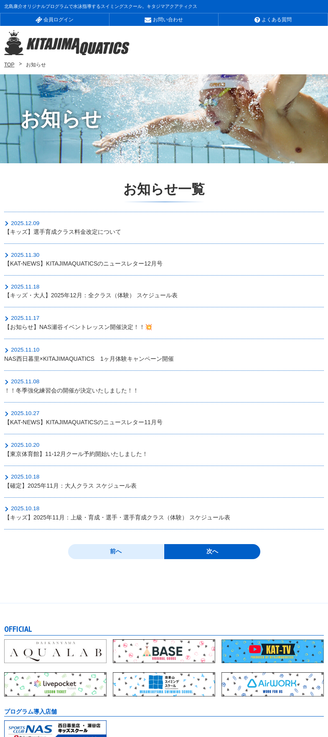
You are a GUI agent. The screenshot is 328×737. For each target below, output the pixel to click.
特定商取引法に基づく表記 (60, 705)
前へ (116, 466)
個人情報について (214, 696)
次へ (212, 466)
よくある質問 (273, 20)
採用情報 (103, 696)
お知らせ (16, 696)
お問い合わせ (164, 20)
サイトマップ (153, 696)
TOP (9, 65)
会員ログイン (55, 20)
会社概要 (59, 696)
